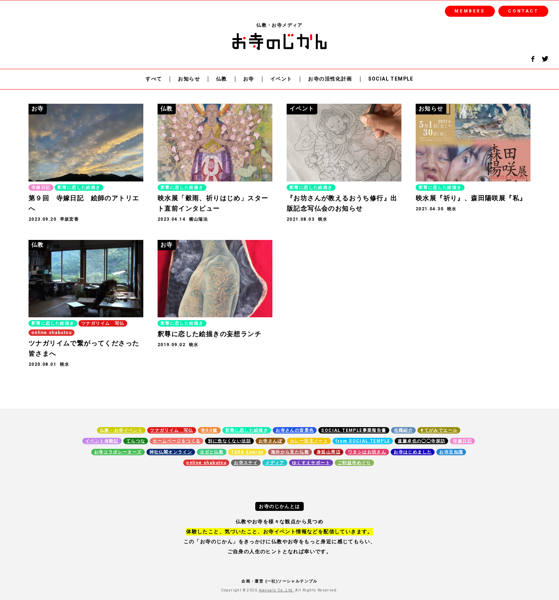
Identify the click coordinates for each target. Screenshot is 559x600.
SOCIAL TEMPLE (391, 79)
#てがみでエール (438, 430)
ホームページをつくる (176, 441)
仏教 (221, 79)
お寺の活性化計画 (330, 79)
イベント (281, 79)
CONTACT (523, 11)
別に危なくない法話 (229, 441)
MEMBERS (470, 11)
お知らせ (189, 79)
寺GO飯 (209, 430)
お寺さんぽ (270, 441)
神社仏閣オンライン (171, 452)
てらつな (135, 441)
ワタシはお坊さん (367, 452)
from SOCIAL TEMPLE (362, 441)
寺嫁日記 (462, 441)
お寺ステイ (246, 463)
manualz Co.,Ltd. (276, 590)
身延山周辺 (328, 452)
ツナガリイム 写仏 (171, 430)
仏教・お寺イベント (121, 430)
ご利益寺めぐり (354, 463)
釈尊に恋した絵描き (246, 430)
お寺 (248, 79)
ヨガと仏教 (212, 452)
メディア (274, 463)
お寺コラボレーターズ (118, 452)
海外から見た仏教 (290, 452)
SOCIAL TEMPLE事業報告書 (353, 430)
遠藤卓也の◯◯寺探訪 (421, 441)
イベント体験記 (102, 441)
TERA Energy (247, 452)
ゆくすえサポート (311, 463)
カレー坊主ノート (309, 441)
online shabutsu (206, 463)
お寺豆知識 (451, 452)
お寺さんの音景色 (295, 430)
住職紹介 (403, 430)
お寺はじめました (413, 452)
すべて (153, 79)
